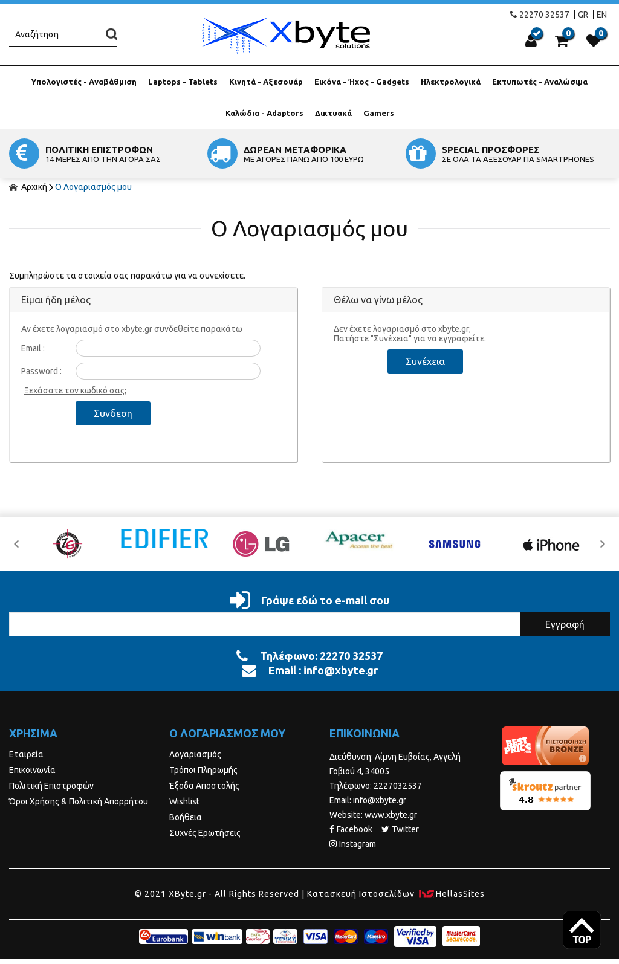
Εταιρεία (26, 754)
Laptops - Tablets (183, 81)
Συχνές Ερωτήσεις (205, 833)
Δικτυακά (333, 113)
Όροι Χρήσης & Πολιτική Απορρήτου (78, 801)
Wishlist (184, 801)
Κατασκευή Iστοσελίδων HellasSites (396, 894)
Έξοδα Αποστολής (204, 786)
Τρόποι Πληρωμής (203, 770)
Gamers (378, 113)
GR (583, 14)
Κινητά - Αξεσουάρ (266, 81)
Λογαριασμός (195, 754)
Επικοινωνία (32, 770)
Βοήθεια (185, 817)
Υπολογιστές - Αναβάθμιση (84, 81)
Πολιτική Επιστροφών (51, 786)
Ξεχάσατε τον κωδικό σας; (75, 390)
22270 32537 (539, 14)
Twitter (400, 829)
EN (602, 14)
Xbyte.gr (285, 35)
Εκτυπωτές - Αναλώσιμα (540, 81)
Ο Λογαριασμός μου (93, 187)
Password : (41, 371)
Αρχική (28, 187)
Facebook (350, 829)
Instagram (352, 844)
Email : (33, 348)
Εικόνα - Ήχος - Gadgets (361, 81)
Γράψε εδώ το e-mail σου (309, 600)
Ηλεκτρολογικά (451, 81)
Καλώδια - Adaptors (264, 113)
